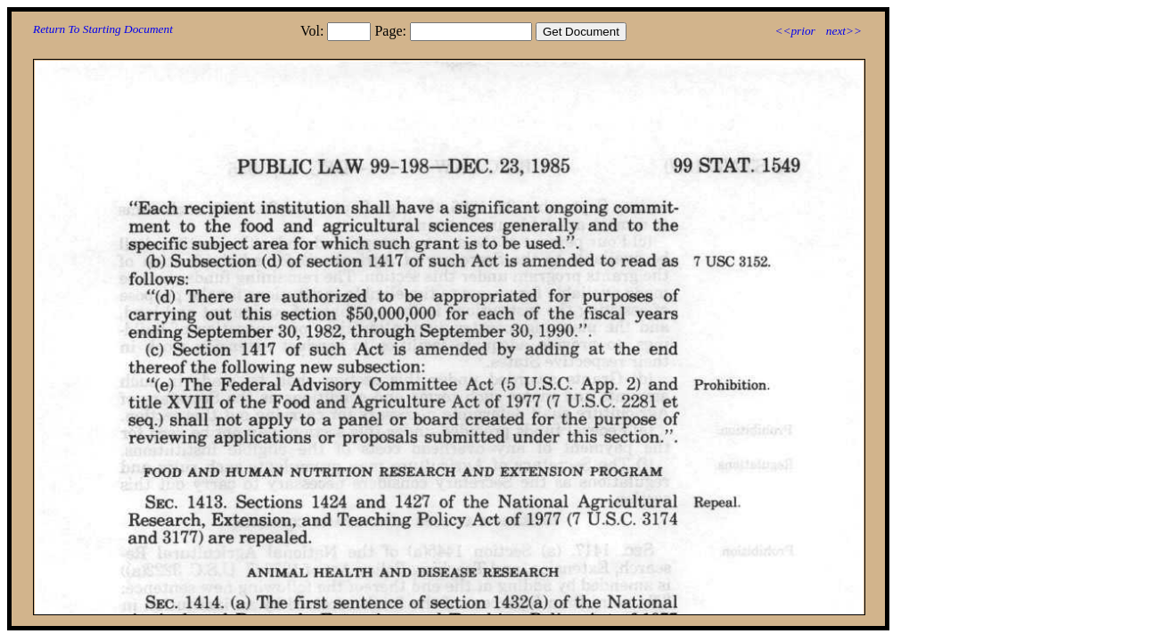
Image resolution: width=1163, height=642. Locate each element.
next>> (844, 30)
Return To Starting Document (103, 29)
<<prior (794, 30)
